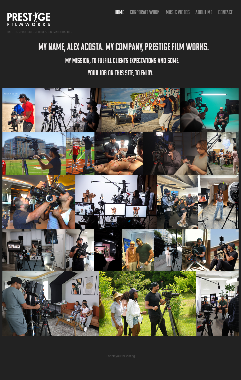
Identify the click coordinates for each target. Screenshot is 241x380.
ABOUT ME (203, 12)
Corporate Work (145, 12)
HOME (119, 12)
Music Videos (178, 12)
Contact (225, 12)
